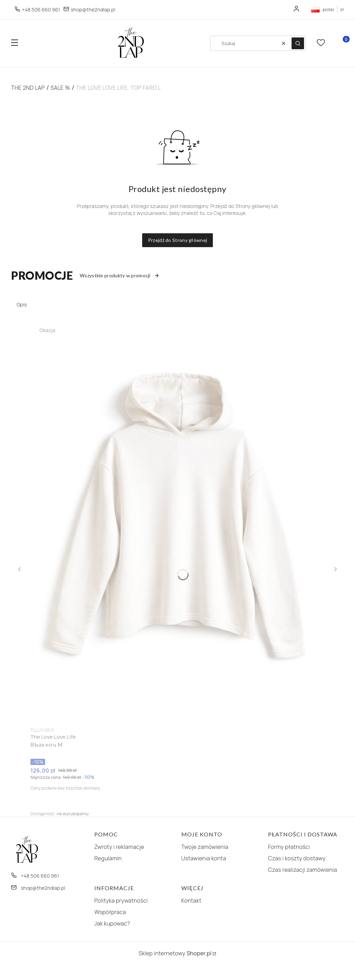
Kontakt (191, 900)
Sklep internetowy (175, 953)
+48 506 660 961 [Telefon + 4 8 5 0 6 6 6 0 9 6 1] (41, 9)
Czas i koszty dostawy (297, 858)
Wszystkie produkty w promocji (119, 275)
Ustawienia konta (203, 858)
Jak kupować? (112, 923)
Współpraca (110, 912)
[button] (14, 43)
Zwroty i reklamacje (119, 847)
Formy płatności (289, 847)
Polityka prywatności (121, 900)
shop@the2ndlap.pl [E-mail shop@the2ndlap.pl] (93, 9)
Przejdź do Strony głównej (177, 240)
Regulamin (108, 858)
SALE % (60, 87)
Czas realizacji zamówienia (302, 869)
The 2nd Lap (28, 87)
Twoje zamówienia (204, 847)
